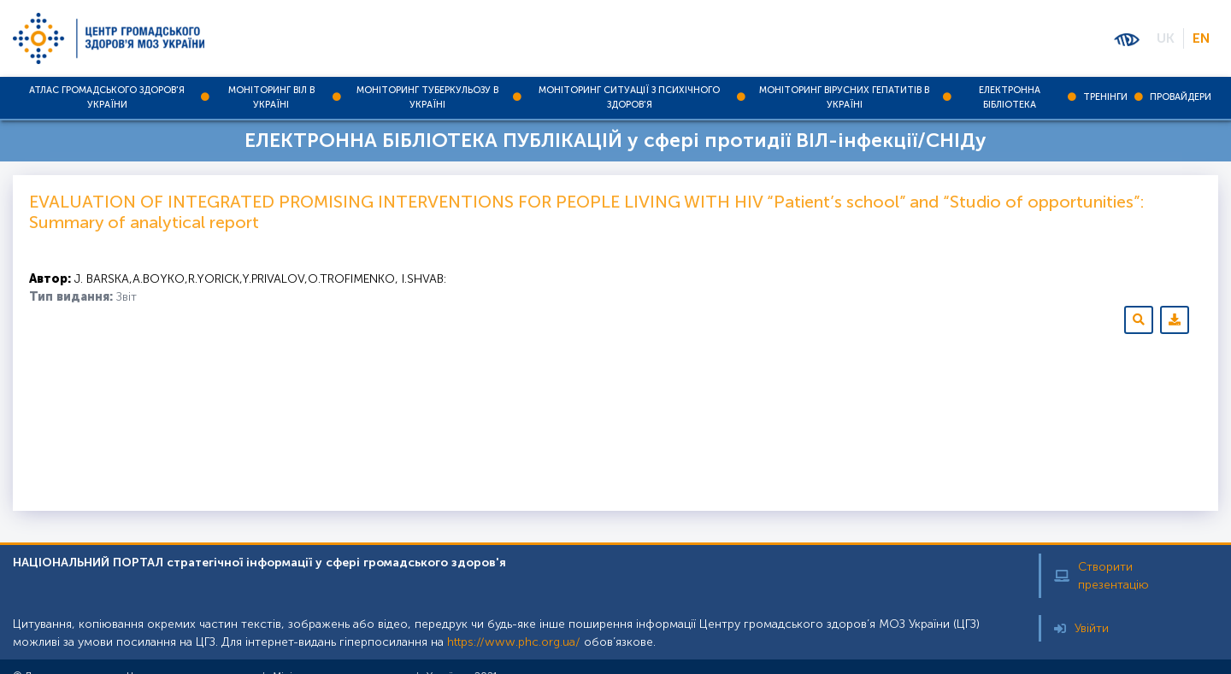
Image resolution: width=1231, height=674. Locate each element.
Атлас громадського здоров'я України (107, 97)
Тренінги (1105, 97)
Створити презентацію (1101, 576)
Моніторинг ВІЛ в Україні (271, 97)
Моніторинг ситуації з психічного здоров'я (629, 97)
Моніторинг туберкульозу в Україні (427, 97)
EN (1201, 38)
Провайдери (1180, 97)
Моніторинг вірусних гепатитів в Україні (844, 97)
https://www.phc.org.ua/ (513, 642)
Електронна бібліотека (1009, 97)
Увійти (1081, 628)
